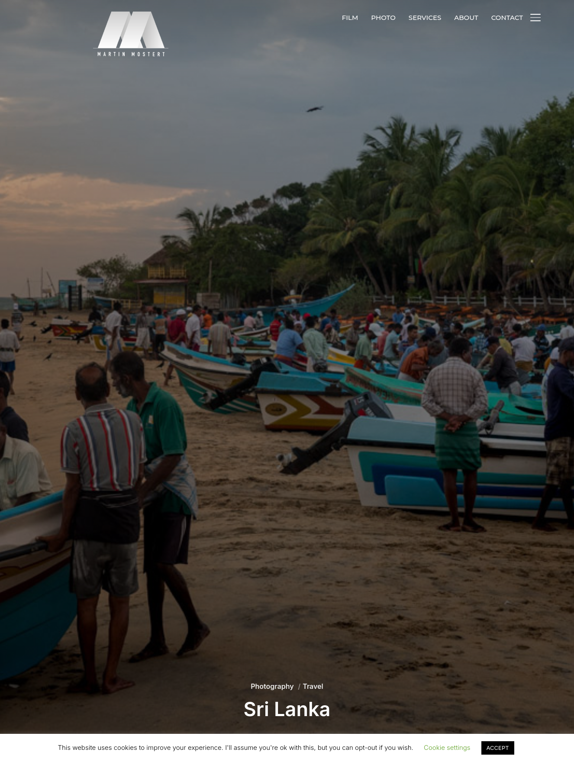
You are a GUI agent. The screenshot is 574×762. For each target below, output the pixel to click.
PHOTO (383, 17)
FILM (350, 17)
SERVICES (425, 17)
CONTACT (507, 17)
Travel (313, 686)
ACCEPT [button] (498, 747)
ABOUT (466, 17)
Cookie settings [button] (447, 747)
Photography (272, 686)
